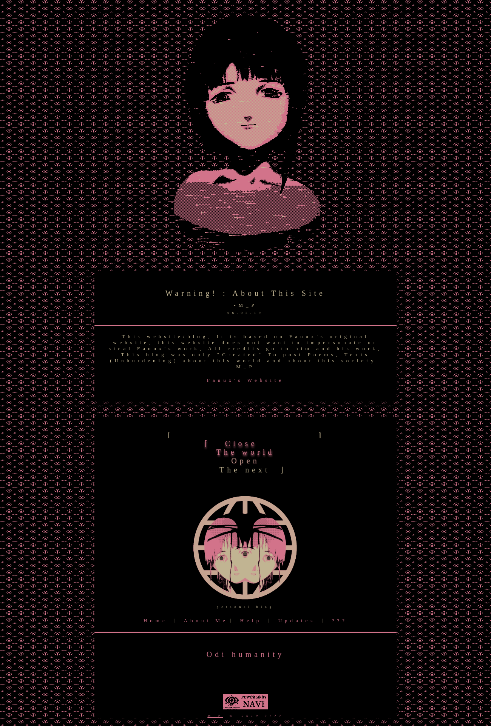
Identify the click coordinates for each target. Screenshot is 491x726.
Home (156, 620)
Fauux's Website (245, 380)
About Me (206, 620)
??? (339, 620)
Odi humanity (246, 654)
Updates (297, 620)
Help (251, 620)
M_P (215, 716)
